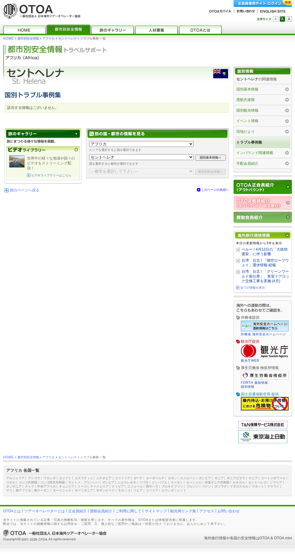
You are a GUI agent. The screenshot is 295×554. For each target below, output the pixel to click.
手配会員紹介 (247, 163)
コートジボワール (273, 478)
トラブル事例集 (249, 142)
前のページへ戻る (24, 190)
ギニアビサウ (236, 478)
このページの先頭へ (215, 189)
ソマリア (276, 482)
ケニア (253, 478)
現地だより (245, 131)
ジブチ (144, 482)
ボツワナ (220, 486)
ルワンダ (168, 490)
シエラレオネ (127, 482)
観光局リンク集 (183, 511)
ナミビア (118, 486)
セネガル (239, 482)
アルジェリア (15, 478)
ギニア (219, 478)
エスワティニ (84, 478)
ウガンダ (49, 478)
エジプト (65, 478)
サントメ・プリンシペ (83, 482)
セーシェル (194, 482)
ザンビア (108, 482)
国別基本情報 (247, 89)
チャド (29, 486)
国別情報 (247, 386)
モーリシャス (62, 490)
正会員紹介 (77, 511)
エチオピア (104, 478)
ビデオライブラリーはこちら (51, 175)
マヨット (258, 486)
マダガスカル (239, 486)
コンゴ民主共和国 (52, 482)
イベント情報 (247, 121)
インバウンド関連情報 (254, 153)
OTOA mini (283, 538)
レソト (181, 490)
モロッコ (124, 490)
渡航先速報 (245, 100)
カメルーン (187, 478)
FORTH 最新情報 (254, 382)
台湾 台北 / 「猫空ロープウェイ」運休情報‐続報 (265, 262)
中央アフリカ (46, 486)
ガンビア (205, 478)
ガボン (172, 478)
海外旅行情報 (215, 538)
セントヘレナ (67, 38)
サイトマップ (156, 511)
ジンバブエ (159, 482)
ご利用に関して (128, 511)
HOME (8, 38)
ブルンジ (192, 486)
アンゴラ (34, 478)
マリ (9, 490)
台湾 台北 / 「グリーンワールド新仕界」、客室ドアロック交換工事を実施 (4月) (265, 276)
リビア (138, 490)
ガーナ (138, 478)
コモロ (10, 482)
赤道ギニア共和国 (217, 482)
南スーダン (41, 490)
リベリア (152, 490)
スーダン (177, 482)
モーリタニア (84, 490)
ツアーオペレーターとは (44, 511)
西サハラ (152, 486)
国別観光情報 (247, 110)
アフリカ (48, 38)
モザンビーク (105, 490)
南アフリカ (23, 490)
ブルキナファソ (172, 486)
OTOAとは (12, 511)
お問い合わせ (229, 511)
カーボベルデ (155, 478)
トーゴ (82, 486)
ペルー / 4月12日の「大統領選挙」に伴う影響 (265, 251)
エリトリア (122, 478)
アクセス (206, 511)
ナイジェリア (99, 486)
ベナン (206, 486)
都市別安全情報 (28, 38)
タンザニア (14, 486)
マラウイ (273, 486)
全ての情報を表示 (252, 287)
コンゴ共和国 (28, 482)
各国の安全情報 (243, 538)
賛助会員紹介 (101, 511)
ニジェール (135, 486)
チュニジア (66, 486)
